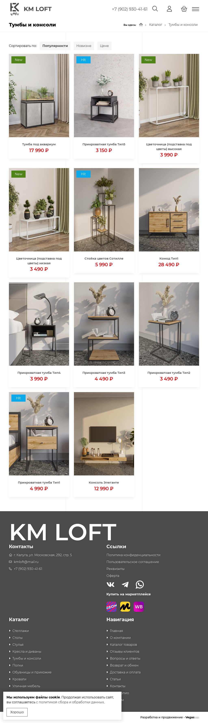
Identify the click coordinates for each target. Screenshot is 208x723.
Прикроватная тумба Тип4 (39, 373)
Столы (17, 638)
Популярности (55, 46)
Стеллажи (20, 631)
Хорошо (17, 712)
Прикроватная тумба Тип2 (168, 373)
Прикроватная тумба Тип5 (103, 144)
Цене (104, 46)
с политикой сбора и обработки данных (70, 702)
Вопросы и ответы (125, 658)
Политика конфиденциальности (133, 555)
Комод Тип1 (168, 258)
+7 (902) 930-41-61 (129, 9)
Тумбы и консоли (183, 25)
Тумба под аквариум (39, 144)
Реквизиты (115, 569)
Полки (17, 665)
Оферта (112, 576)
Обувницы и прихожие (32, 672)
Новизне (83, 46)
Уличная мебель (26, 686)
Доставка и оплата (125, 672)
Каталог (155, 25)
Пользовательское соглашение (132, 562)
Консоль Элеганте (104, 482)
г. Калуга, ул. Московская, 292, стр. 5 (43, 555)
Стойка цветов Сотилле (104, 258)
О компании (120, 638)
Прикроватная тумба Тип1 (39, 482)
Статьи (115, 679)
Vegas (192, 717)
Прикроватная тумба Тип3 (103, 373)
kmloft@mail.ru (26, 562)
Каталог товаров (123, 645)
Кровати (19, 679)
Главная (116, 631)
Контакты (117, 686)
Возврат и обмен (124, 665)
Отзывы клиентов (124, 651)
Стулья (18, 645)
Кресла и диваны (26, 651)
